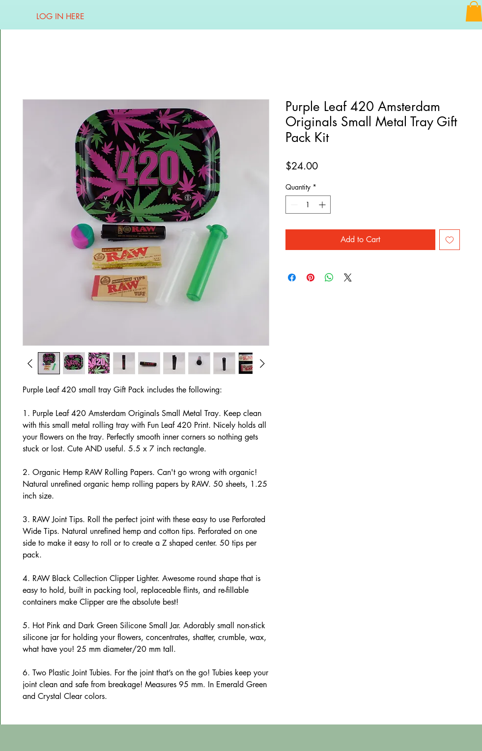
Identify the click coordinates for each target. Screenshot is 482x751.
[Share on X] (348, 277)
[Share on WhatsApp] (329, 277)
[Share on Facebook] (292, 277)
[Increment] (323, 204)
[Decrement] (293, 204)
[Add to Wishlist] (449, 239)
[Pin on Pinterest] (310, 277)
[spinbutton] (308, 204)
